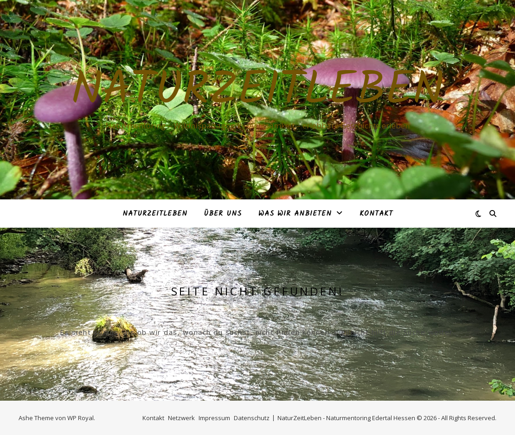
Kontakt (376, 213)
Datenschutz (252, 418)
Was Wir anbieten (295, 213)
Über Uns (223, 213)
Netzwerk (181, 418)
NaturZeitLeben (257, 91)
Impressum (214, 418)
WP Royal (80, 418)
